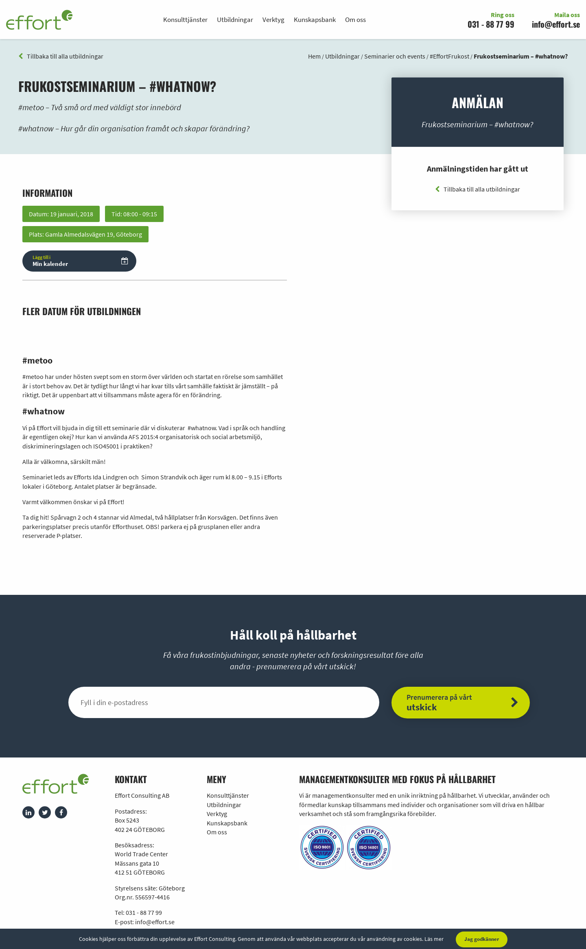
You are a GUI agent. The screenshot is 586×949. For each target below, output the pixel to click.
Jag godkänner (481, 939)
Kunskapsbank (315, 19)
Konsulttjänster (185, 19)
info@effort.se (556, 24)
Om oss (355, 19)
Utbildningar (235, 19)
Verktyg (273, 19)
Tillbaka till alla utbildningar (60, 56)
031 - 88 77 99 (491, 24)
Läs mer (434, 938)
